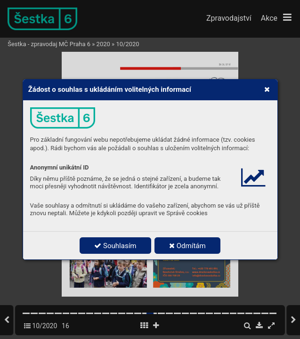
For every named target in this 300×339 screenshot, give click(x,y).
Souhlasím (115, 246)
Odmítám (187, 246)
